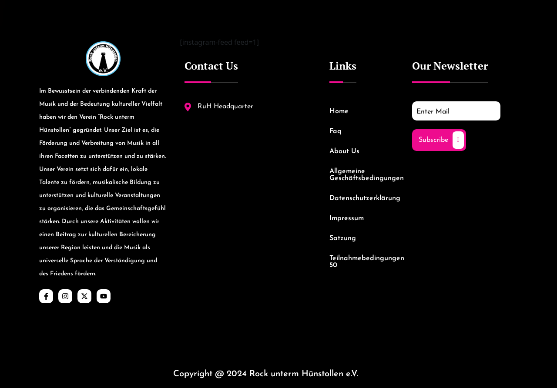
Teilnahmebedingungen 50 (362, 262)
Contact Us (211, 66)
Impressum (346, 218)
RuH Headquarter (219, 107)
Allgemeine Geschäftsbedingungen (362, 175)
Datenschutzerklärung (362, 198)
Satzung (342, 238)
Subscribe (441, 140)
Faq (335, 131)
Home (339, 111)
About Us (344, 151)
